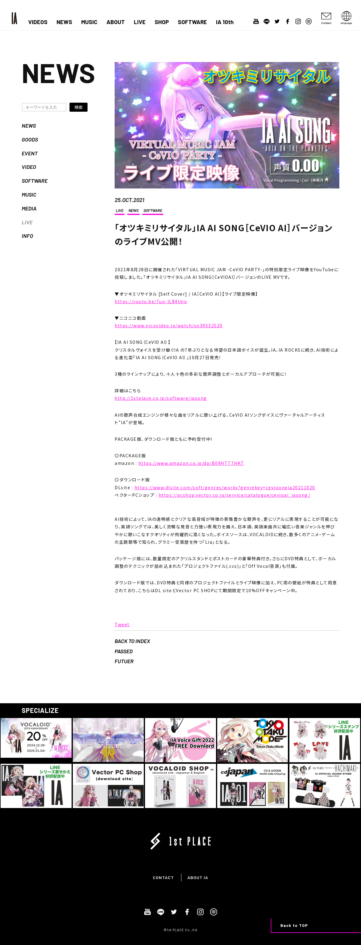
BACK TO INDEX (132, 641)
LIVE (140, 22)
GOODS (30, 139)
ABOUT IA (197, 877)
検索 (78, 107)
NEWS (64, 22)
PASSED (124, 651)
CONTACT (163, 877)
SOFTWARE (192, 22)
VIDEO (29, 166)
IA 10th (225, 22)
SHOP (162, 22)
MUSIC (89, 22)
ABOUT (115, 22)
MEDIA (29, 208)
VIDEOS (38, 22)
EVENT (30, 153)
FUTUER (124, 661)
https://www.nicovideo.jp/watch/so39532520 (169, 325)
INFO (27, 235)
